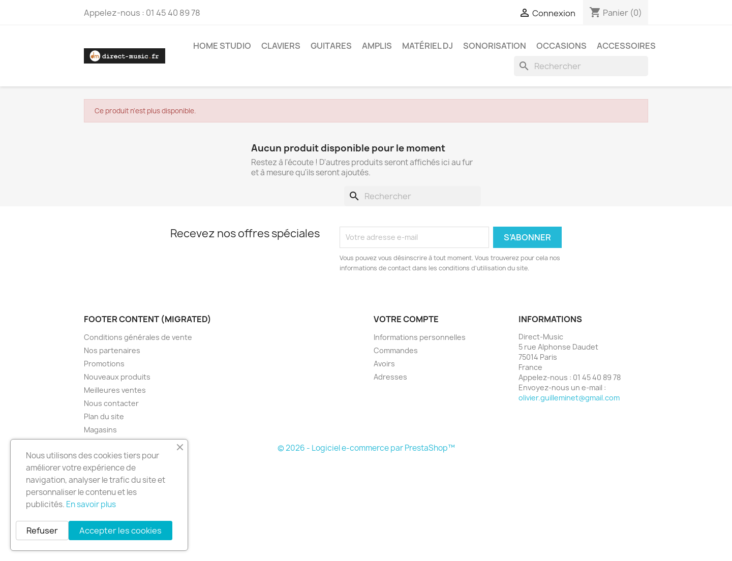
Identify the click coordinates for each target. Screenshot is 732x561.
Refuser (42, 530)
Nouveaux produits (117, 377)
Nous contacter (111, 403)
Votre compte (406, 319)
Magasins (100, 429)
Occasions (561, 45)
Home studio (222, 45)
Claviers (280, 45)
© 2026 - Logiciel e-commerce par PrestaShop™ (366, 448)
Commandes (396, 350)
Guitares (331, 45)
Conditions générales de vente (138, 337)
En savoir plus (91, 504)
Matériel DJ (427, 45)
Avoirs (384, 363)
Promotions (104, 363)
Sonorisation (494, 45)
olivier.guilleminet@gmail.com (569, 397)
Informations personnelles (420, 337)
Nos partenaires (112, 350)
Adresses (390, 377)
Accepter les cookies (120, 530)
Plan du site (104, 416)
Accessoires (626, 45)
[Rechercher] (581, 66)
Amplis (377, 45)
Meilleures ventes (115, 390)
